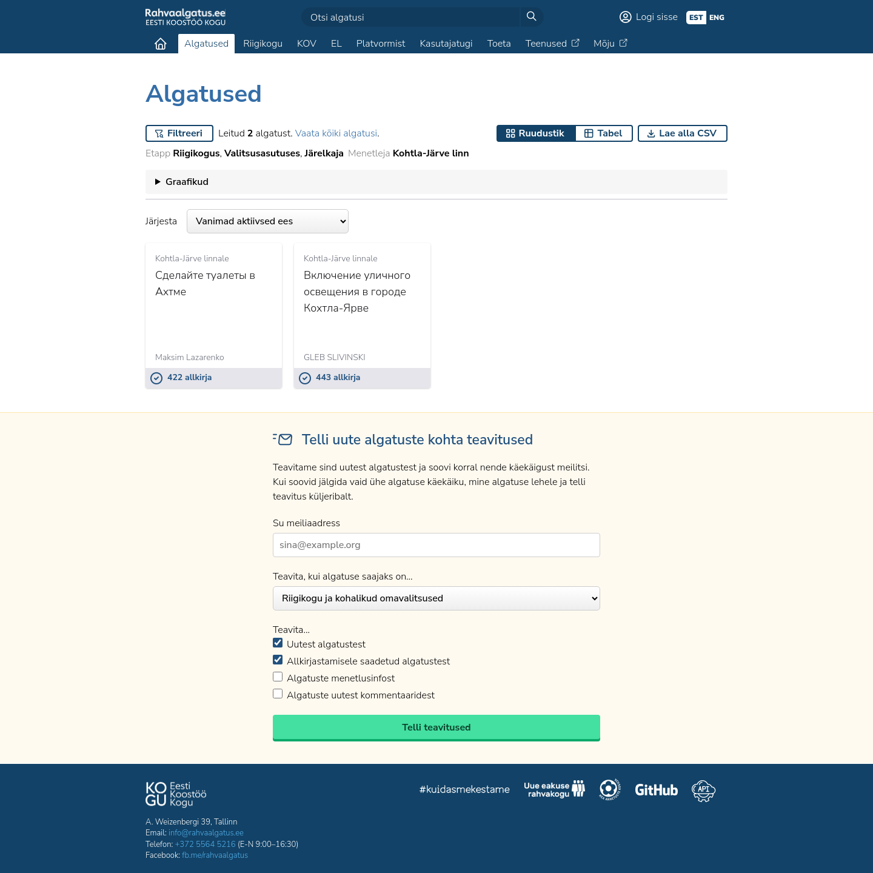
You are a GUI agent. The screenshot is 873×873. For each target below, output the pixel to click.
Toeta (499, 43)
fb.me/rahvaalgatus (215, 855)
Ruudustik (541, 133)
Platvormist (381, 43)
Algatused (206, 43)
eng (716, 17)
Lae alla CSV (688, 133)
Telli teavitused (436, 727)
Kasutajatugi (446, 43)
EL (336, 43)
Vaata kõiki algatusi (336, 133)
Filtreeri (184, 133)
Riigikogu (263, 43)
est (696, 17)
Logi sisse (657, 17)
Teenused (546, 43)
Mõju (604, 43)
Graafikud (187, 182)
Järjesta (247, 221)
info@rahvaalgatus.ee (206, 833)
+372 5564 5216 (205, 844)
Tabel (609, 133)
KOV (306, 43)
